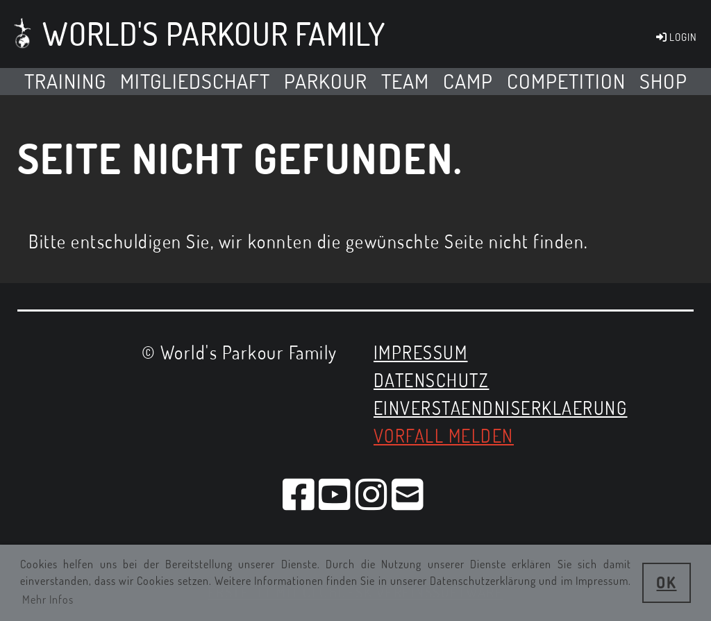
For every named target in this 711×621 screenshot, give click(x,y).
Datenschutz (432, 379)
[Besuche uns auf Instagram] (372, 493)
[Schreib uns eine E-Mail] (408, 493)
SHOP (663, 80)
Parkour (325, 80)
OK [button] (666, 582)
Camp (468, 80)
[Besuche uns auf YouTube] (335, 493)
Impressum (421, 352)
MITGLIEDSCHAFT (195, 80)
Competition (566, 80)
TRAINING (65, 80)
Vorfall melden (444, 435)
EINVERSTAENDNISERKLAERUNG (501, 407)
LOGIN (675, 37)
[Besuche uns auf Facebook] (299, 493)
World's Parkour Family (213, 33)
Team (405, 80)
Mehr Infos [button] (48, 599)
